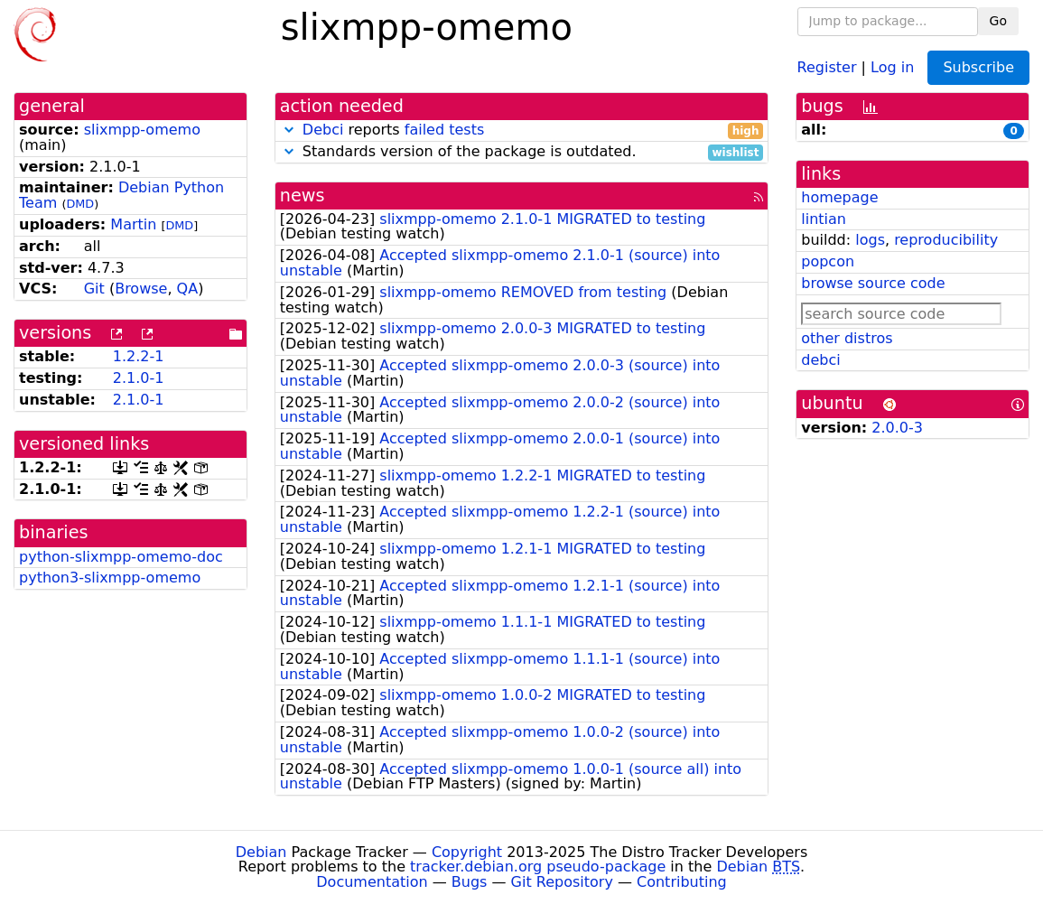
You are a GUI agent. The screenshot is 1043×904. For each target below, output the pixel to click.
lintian (823, 219)
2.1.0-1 (138, 378)
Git (94, 288)
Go (998, 21)
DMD (80, 203)
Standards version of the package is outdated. (522, 152)
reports (522, 130)
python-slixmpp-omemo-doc (121, 556)
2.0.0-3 (897, 427)
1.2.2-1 (138, 356)
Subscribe (978, 67)
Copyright (467, 852)
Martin (133, 224)
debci (820, 359)
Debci (323, 129)
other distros (846, 338)
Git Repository (562, 881)
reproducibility (946, 239)
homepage (839, 197)
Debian (261, 852)
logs (870, 239)
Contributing (682, 881)
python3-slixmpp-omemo (109, 577)
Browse (141, 288)
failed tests (444, 129)
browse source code (873, 283)
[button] (288, 129)
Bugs (470, 881)
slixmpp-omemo (142, 129)
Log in (892, 66)
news (302, 195)
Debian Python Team (121, 195)
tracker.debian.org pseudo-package (538, 866)
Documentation (371, 881)
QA (188, 288)
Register (827, 66)
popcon (827, 261)
